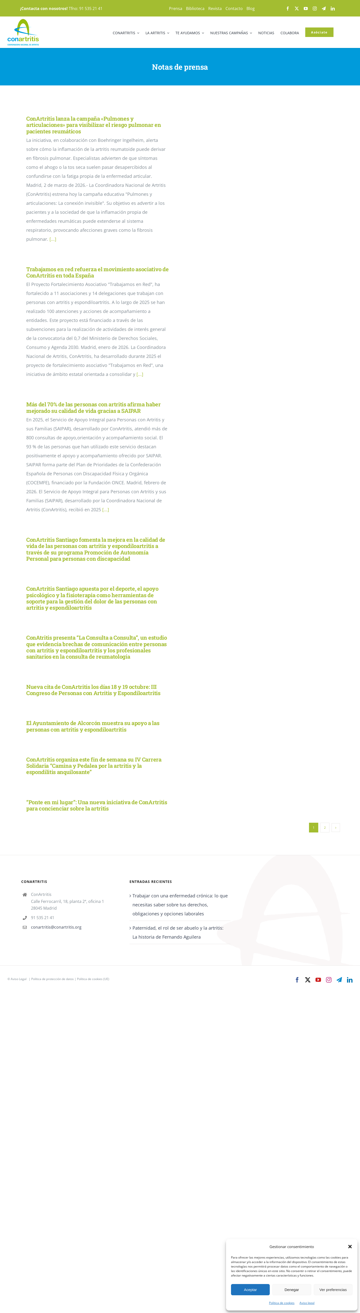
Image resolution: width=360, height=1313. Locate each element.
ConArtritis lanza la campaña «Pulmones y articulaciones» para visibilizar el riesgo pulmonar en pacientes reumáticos (93, 125)
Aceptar (250, 1290)
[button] (350, 1246)
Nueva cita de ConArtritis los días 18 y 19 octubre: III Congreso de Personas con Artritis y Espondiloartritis (93, 690)
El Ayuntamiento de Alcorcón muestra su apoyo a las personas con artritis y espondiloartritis (93, 726)
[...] (53, 239)
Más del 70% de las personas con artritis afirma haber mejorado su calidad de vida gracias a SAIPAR (93, 407)
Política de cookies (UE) (93, 979)
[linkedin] (333, 8)
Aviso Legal (18, 979)
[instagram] (315, 8)
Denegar (291, 1290)
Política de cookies (281, 1303)
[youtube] (306, 8)
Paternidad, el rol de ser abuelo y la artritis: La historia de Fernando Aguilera (178, 932)
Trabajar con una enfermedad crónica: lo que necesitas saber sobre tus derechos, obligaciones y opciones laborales (180, 905)
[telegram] (324, 8)
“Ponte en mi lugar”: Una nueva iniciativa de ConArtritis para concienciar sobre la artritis (96, 805)
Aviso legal (307, 1303)
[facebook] (288, 8)
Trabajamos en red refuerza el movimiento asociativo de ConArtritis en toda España (97, 272)
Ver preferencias (333, 1290)
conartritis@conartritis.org (56, 927)
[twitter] (297, 8)
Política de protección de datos (52, 979)
